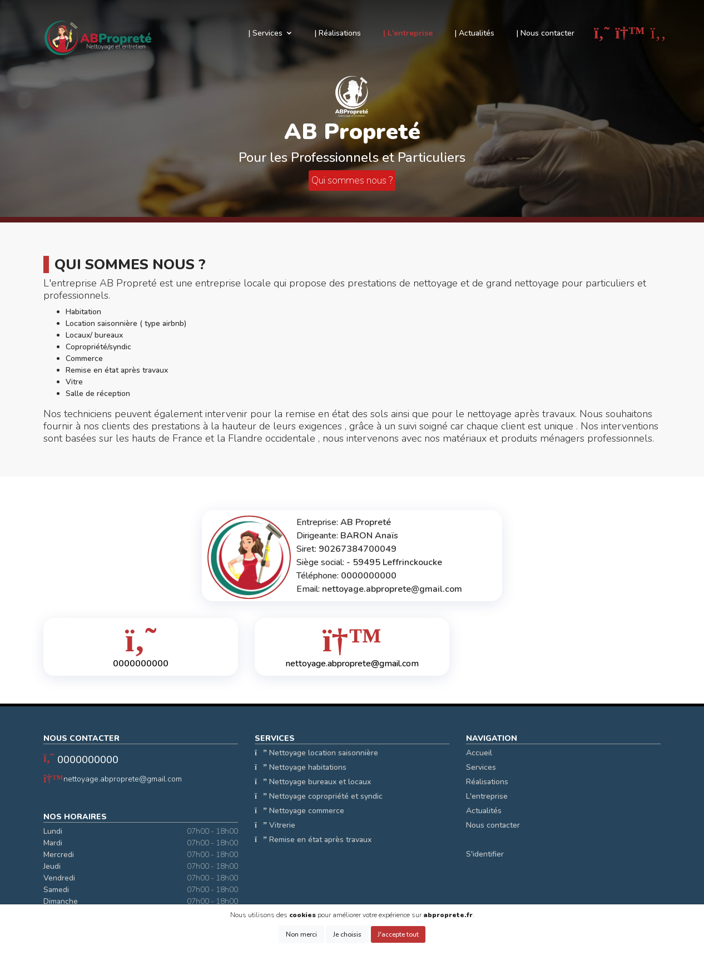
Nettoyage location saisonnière (316, 753)
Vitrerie (275, 825)
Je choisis (347, 934)
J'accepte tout (398, 934)
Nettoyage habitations (300, 767)
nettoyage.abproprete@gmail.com (122, 779)
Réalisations (487, 781)
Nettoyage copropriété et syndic (319, 796)
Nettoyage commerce (299, 810)
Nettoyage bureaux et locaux (313, 781)
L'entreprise (487, 796)
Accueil (479, 753)
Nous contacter (493, 825)
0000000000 (87, 759)
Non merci (301, 934)
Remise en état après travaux (313, 839)
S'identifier (485, 854)
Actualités (484, 810)
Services (481, 767)
